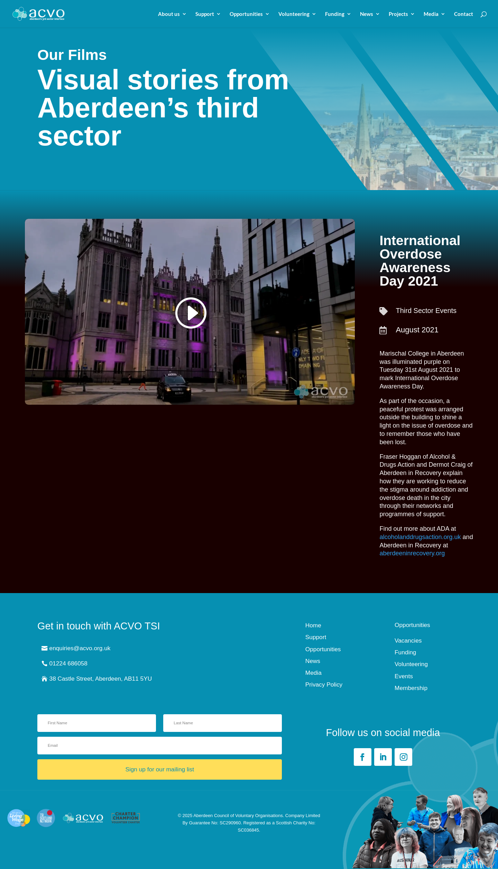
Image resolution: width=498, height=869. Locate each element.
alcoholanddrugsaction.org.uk (420, 537)
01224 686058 (68, 663)
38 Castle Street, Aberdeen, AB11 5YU (100, 678)
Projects (398, 14)
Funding (334, 14)
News (366, 14)
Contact (463, 14)
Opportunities (246, 14)
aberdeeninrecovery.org (412, 553)
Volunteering (294, 14)
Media (431, 14)
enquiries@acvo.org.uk (80, 648)
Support (204, 14)
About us (169, 14)
